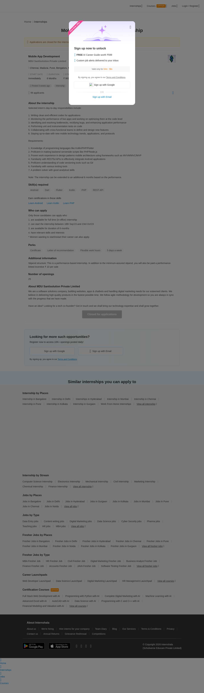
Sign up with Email (101, 97)
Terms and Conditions (115, 77)
